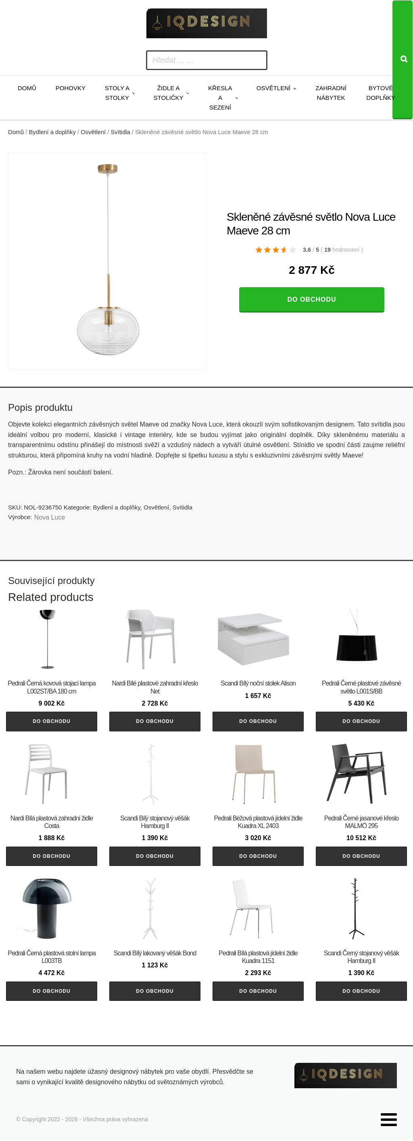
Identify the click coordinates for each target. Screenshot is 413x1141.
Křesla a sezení (220, 98)
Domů (27, 88)
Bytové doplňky (380, 93)
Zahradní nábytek (330, 93)
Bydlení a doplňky (52, 132)
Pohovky (71, 88)
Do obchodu (311, 299)
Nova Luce (49, 517)
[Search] (402, 59)
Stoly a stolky (117, 93)
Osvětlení (273, 88)
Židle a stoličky (169, 93)
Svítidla (120, 132)
